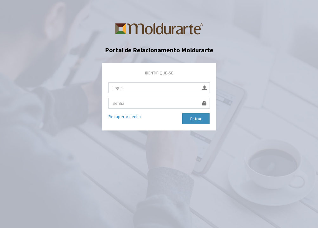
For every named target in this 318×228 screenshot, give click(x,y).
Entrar (196, 119)
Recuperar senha (124, 116)
